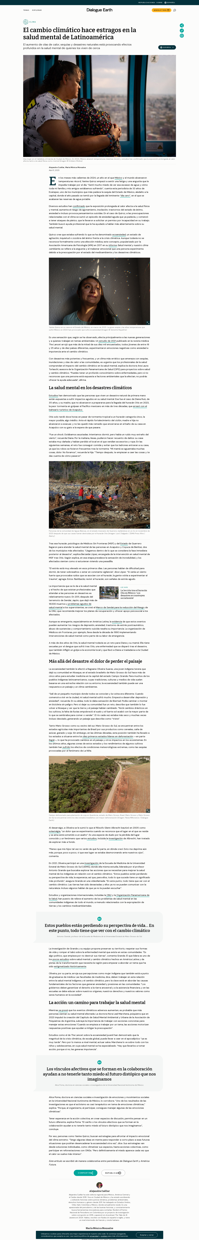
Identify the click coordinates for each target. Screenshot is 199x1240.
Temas (26, 10)
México (118, 177)
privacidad (94, 1236)
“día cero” (125, 195)
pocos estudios (61, 959)
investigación (116, 838)
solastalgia (54, 831)
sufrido (66, 747)
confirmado (79, 206)
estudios (92, 838)
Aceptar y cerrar (147, 1235)
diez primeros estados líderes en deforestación (108, 736)
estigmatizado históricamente (70, 966)
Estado (124, 543)
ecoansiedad (119, 234)
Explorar (37, 10)
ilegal (51, 740)
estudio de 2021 (107, 340)
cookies (104, 1236)
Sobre (159, 2)
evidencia (117, 621)
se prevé (63, 1010)
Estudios (53, 395)
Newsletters (160, 10)
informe (113, 245)
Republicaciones (147, 2)
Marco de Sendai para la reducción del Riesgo (120, 607)
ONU (109, 895)
